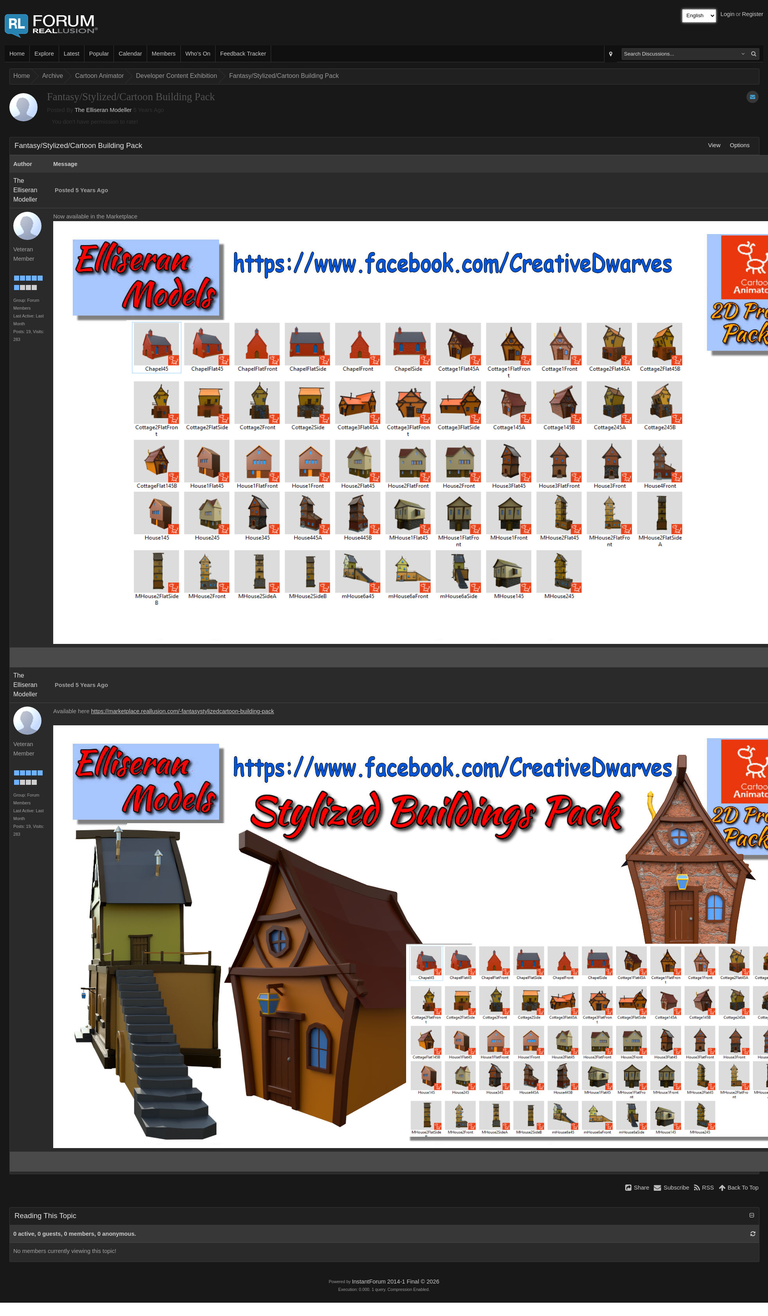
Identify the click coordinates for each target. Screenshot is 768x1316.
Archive (52, 75)
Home (17, 53)
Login (728, 14)
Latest (71, 53)
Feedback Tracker (243, 53)
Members (163, 53)
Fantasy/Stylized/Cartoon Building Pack (284, 75)
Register (752, 14)
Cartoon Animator (99, 75)
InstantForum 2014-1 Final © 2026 (395, 1281)
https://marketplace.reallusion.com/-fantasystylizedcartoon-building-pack (182, 711)
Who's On (198, 53)
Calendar (130, 53)
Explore (44, 53)
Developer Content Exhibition (176, 75)
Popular (99, 53)
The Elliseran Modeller (103, 110)
